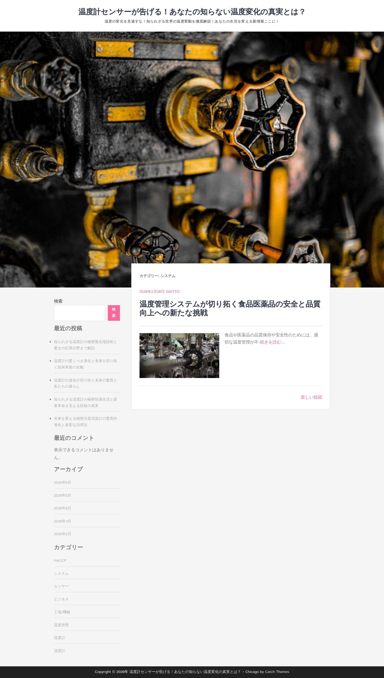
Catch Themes (277, 672)
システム (61, 573)
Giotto (173, 291)
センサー (61, 586)
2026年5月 (62, 495)
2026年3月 (62, 521)
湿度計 (59, 651)
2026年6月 (62, 482)
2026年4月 (62, 508)
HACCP (60, 560)
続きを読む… (272, 342)
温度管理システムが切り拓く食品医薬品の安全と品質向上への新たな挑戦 (230, 309)
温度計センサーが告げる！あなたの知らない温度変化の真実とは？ (192, 12)
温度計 (59, 638)
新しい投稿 (311, 397)
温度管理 (61, 625)
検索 (58, 301)
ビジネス (61, 599)
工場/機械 (62, 612)
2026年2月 (62, 534)
